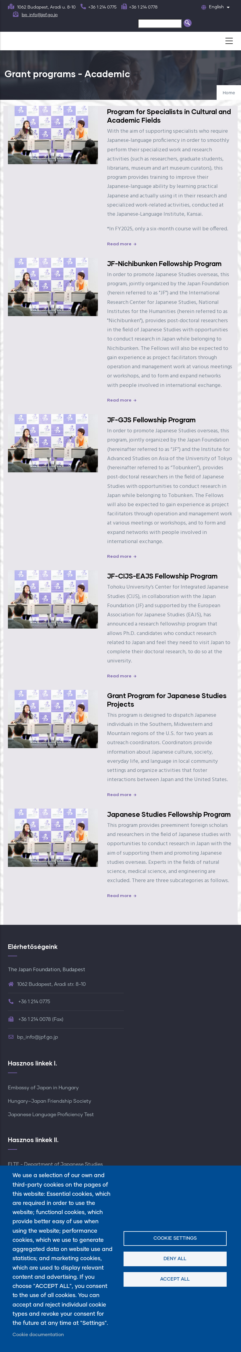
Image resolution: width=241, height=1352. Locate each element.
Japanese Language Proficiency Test (51, 1114)
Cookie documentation (38, 1334)
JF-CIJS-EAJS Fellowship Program (162, 576)
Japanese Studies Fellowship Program (169, 814)
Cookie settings (175, 1238)
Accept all (175, 1279)
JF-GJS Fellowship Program (151, 420)
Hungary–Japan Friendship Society (49, 1101)
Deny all (175, 1258)
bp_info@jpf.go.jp (40, 15)
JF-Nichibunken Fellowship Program (164, 263)
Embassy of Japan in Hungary (43, 1087)
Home (229, 93)
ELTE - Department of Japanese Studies (55, 1164)
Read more (119, 243)
